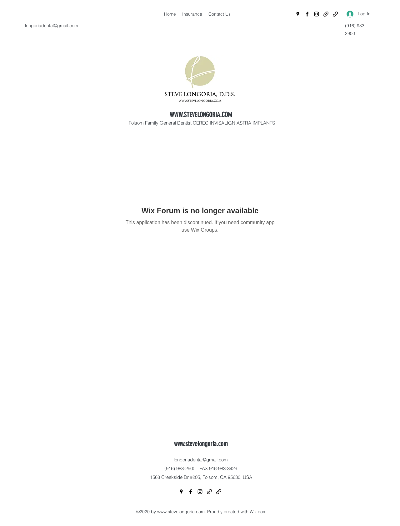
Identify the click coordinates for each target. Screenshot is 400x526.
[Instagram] (316, 14)
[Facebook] (307, 14)
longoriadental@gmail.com (51, 25)
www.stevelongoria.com (201, 444)
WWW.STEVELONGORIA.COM (201, 115)
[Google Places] (298, 14)
